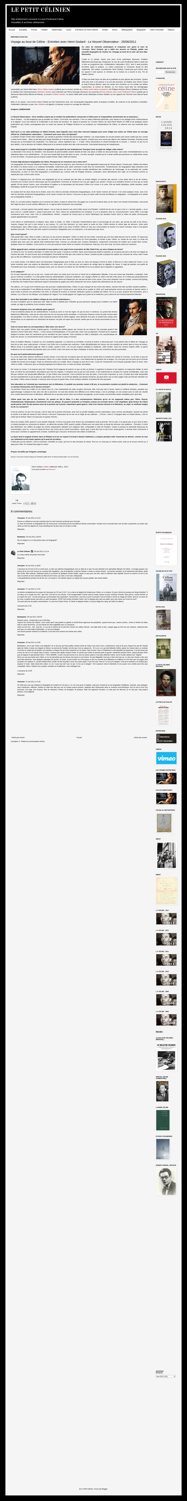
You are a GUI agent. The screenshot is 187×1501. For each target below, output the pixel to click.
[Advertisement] (168, 46)
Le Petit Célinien (23, 551)
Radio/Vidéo (57, 30)
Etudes (105, 30)
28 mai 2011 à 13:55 (33, 642)
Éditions (171, 30)
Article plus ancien (140, 737)
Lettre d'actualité (157, 30)
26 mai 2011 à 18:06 (33, 566)
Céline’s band (58, 94)
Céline (41, 104)
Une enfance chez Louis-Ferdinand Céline (119, 92)
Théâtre (44, 30)
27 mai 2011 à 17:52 (33, 589)
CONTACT (160, 62)
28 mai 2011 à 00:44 (34, 617)
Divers (115, 30)
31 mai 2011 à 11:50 (33, 682)
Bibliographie (127, 30)
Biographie (141, 30)
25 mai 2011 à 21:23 (33, 518)
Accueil (12, 30)
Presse (34, 30)
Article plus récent (18, 737)
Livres (68, 30)
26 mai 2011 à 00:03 (33, 537)
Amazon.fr (51, 469)
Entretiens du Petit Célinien (86, 30)
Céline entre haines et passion (95, 89)
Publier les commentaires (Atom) (33, 741)
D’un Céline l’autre (45, 89)
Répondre (21, 529)
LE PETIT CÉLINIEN (40, 10)
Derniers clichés (44, 92)
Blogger (104, 1489)
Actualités (23, 30)
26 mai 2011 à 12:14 (41, 551)
